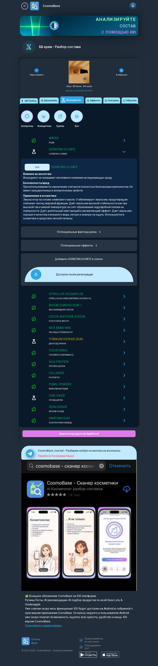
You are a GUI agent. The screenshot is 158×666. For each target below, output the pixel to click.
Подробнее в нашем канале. (43, 625)
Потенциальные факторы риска (79, 232)
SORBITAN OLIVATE (64, 167)
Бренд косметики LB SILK (79, 90)
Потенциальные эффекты (79, 245)
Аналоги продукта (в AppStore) (79, 433)
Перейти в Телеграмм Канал (56, 455)
